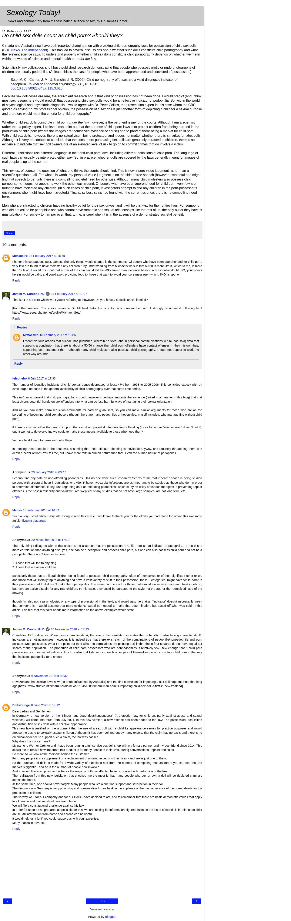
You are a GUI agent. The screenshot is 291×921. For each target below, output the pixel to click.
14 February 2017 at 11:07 (69, 294)
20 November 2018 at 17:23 (70, 629)
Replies (22, 327)
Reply (16, 280)
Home (102, 901)
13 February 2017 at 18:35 (47, 255)
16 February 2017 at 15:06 (58, 335)
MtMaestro (20, 255)
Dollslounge (21, 705)
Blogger (110, 916)
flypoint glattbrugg (34, 520)
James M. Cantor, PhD (28, 294)
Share (9, 233)
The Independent (34, 50)
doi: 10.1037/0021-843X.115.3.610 (37, 88)
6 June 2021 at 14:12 (45, 705)
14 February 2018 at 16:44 (41, 510)
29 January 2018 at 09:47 (48, 472)
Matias (17, 510)
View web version (102, 909)
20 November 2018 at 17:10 (50, 540)
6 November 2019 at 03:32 (49, 676)
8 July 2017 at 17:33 (42, 378)
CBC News (11, 50)
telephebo (19, 378)
